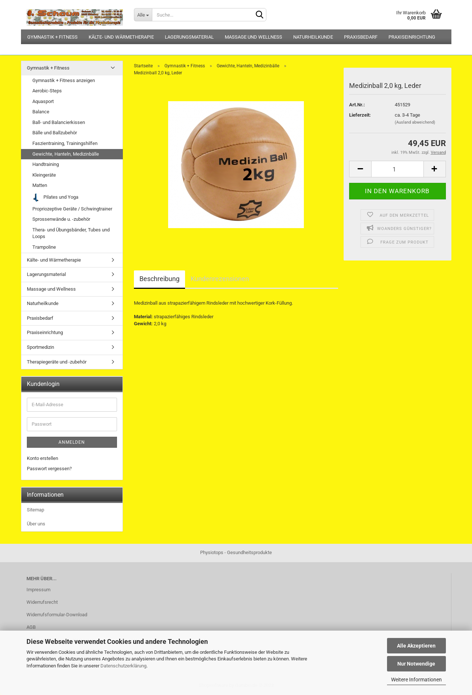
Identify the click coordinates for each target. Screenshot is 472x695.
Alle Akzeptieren (416, 646)
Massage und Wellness (253, 37)
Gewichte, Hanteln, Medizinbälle (65, 154)
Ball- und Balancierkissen (58, 122)
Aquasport (43, 101)
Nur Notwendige (416, 664)
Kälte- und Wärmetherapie (121, 37)
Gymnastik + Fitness (52, 37)
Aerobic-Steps (47, 90)
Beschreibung (159, 279)
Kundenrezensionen (220, 279)
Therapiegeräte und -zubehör (56, 362)
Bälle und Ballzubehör (54, 132)
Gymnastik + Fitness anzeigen (63, 80)
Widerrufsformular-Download (56, 614)
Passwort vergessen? (49, 468)
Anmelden (71, 442)
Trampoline (44, 247)
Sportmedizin (40, 347)
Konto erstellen (42, 458)
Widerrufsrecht (42, 602)
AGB (31, 627)
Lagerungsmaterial (189, 37)
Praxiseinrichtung (411, 37)
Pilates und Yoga (55, 197)
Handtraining (45, 164)
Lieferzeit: (360, 115)
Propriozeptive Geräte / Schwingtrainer (72, 209)
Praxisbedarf (360, 37)
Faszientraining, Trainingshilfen (64, 143)
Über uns (36, 523)
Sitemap (35, 510)
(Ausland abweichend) (415, 122)
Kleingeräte (44, 175)
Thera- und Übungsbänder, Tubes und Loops (71, 233)
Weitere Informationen (416, 679)
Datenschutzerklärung (123, 666)
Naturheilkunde (313, 37)
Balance (40, 111)
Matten (39, 185)
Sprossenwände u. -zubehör (61, 219)
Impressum (38, 589)
